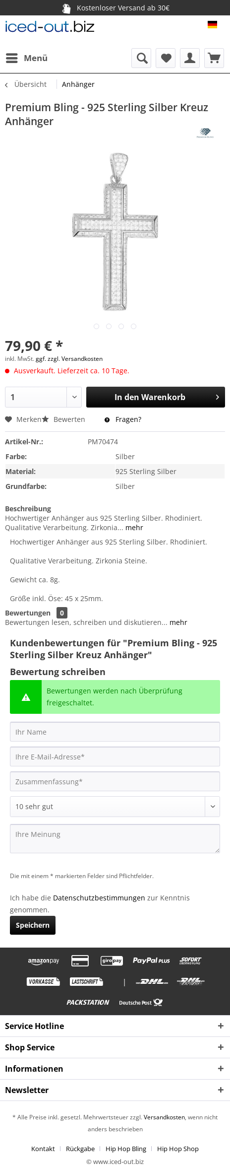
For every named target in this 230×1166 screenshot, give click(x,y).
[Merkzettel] (165, 58)
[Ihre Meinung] (115, 838)
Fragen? (123, 419)
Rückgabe (80, 1148)
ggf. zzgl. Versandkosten (69, 358)
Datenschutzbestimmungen (99, 897)
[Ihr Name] (115, 732)
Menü (27, 57)
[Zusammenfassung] (115, 781)
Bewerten (64, 419)
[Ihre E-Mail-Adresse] (115, 756)
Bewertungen (28, 612)
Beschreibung (28, 508)
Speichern (33, 925)
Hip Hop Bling (126, 1148)
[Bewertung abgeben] (115, 806)
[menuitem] (26, 58)
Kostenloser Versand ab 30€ (114, 7)
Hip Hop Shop (178, 1148)
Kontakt (43, 1148)
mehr (133, 527)
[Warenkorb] (214, 58)
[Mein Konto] (190, 58)
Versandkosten (163, 1117)
